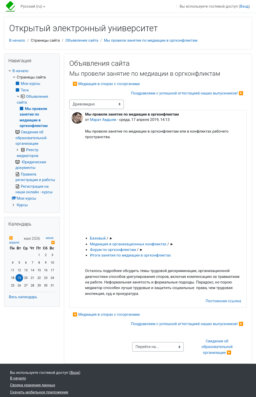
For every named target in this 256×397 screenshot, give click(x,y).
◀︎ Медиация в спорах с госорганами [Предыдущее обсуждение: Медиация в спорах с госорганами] (106, 84)
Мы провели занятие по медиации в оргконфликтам (151, 40)
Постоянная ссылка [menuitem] (223, 301)
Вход (244, 6)
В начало (17, 40)
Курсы (22, 205)
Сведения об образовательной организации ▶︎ (217, 347)
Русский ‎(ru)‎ (31, 6)
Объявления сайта (81, 40)
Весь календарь (23, 297)
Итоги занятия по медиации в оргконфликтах (130, 255)
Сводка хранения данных (32, 385)
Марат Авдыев (103, 119)
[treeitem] (32, 138)
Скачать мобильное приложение (39, 392)
